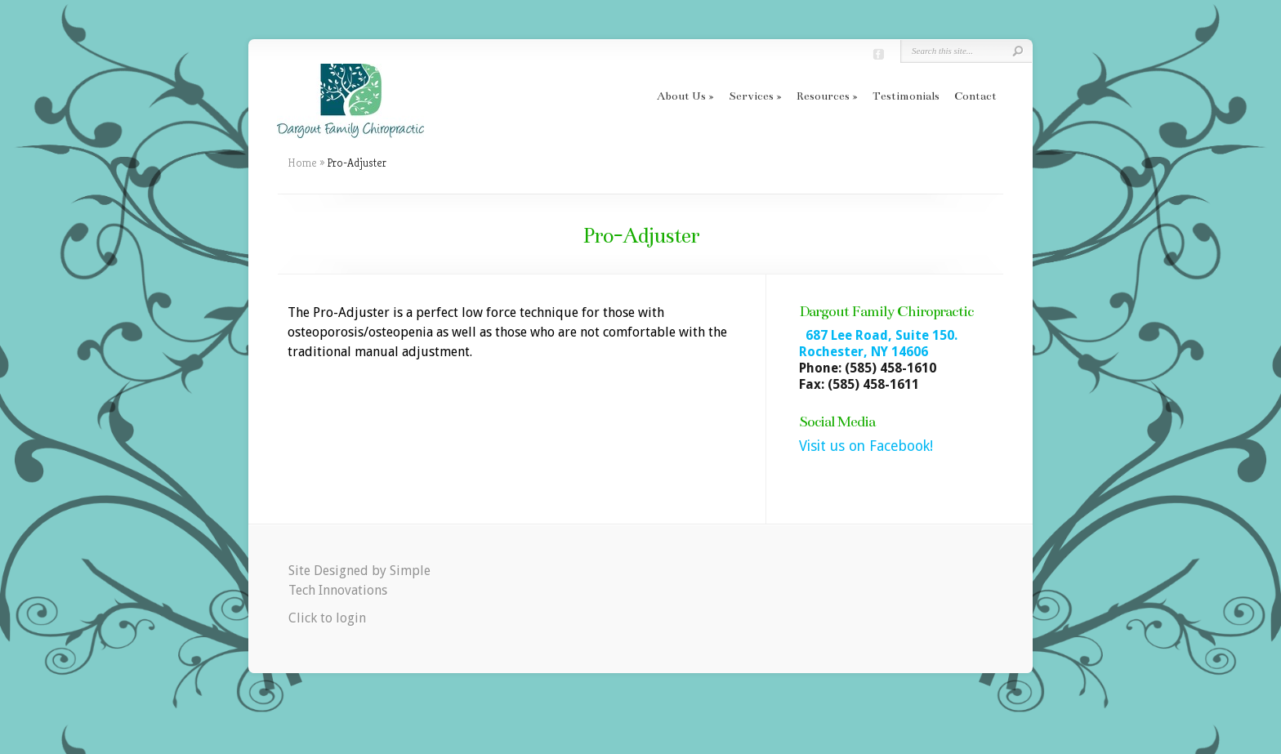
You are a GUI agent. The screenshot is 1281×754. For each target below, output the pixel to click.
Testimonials (906, 96)
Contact (975, 96)
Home (302, 162)
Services (751, 96)
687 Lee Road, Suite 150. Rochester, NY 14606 (878, 343)
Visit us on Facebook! (866, 446)
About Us (681, 96)
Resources (823, 96)
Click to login (327, 618)
